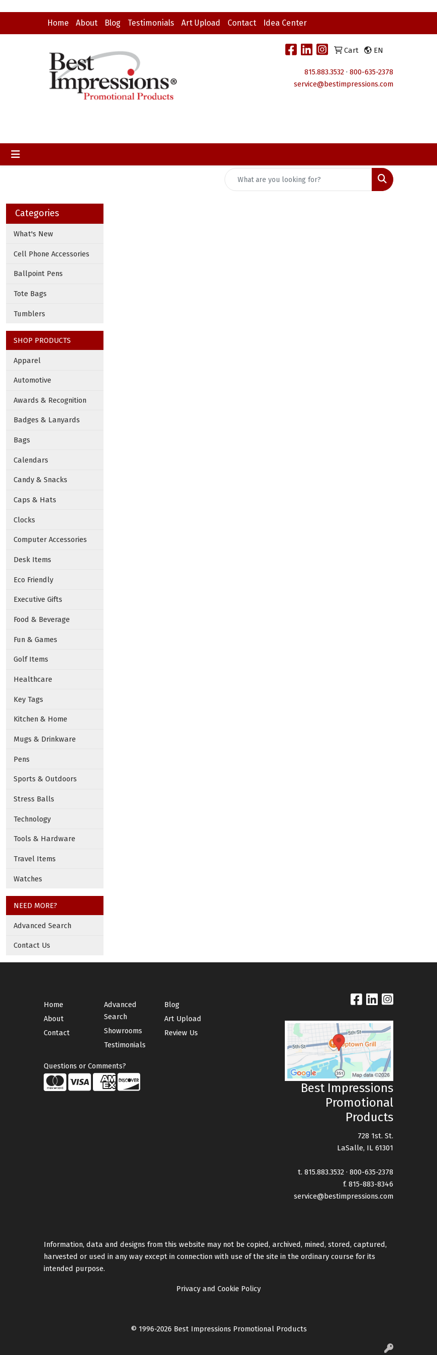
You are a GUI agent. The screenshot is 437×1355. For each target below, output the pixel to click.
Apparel (27, 360)
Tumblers (29, 313)
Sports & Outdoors (45, 778)
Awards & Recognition (50, 400)
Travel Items (35, 858)
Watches (28, 878)
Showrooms (123, 1030)
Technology (32, 819)
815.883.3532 (324, 71)
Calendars (31, 460)
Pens (22, 759)
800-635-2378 (371, 71)
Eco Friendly (33, 579)
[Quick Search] (298, 179)
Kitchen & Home (40, 719)
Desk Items (32, 559)
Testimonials (151, 23)
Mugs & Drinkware (45, 739)
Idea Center (285, 23)
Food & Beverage (42, 619)
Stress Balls (34, 798)
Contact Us (32, 945)
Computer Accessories (50, 539)
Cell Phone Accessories (51, 253)
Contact (242, 23)
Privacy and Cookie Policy (218, 1288)
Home (58, 23)
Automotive (32, 380)
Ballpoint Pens (38, 273)
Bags (22, 439)
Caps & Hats (35, 499)
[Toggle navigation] (15, 154)
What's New (33, 233)
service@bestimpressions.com (343, 83)
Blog (112, 23)
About (86, 23)
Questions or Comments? (85, 1065)
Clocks (24, 519)
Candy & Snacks (40, 479)
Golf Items (31, 659)
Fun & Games (35, 639)
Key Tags (28, 699)
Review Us (181, 1032)
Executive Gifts (38, 599)
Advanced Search (42, 925)
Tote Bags (30, 293)
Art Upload (201, 23)
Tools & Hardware (44, 838)
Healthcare (33, 679)
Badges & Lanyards (47, 419)
